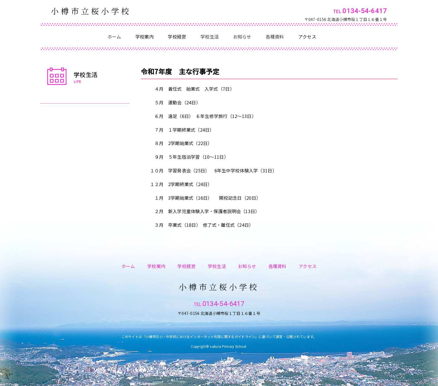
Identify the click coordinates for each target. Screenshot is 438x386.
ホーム (114, 36)
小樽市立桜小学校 (91, 11)
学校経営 (186, 266)
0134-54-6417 (364, 11)
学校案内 (156, 266)
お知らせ (242, 36)
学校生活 (210, 36)
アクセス (307, 266)
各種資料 (275, 36)
